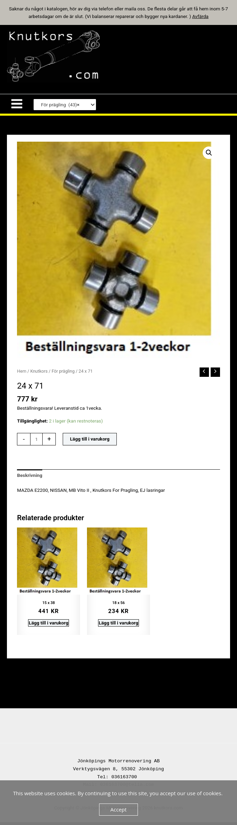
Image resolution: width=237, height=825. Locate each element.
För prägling (63, 374)
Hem (21, 374)
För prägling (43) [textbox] (58, 108)
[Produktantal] (36, 442)
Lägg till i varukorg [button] (48, 626)
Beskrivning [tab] (29, 478)
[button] (209, 156)
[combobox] (64, 108)
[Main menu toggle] (16, 107)
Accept (119, 809)
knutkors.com (144, 57)
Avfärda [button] (200, 16)
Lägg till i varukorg (89, 442)
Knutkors (38, 374)
